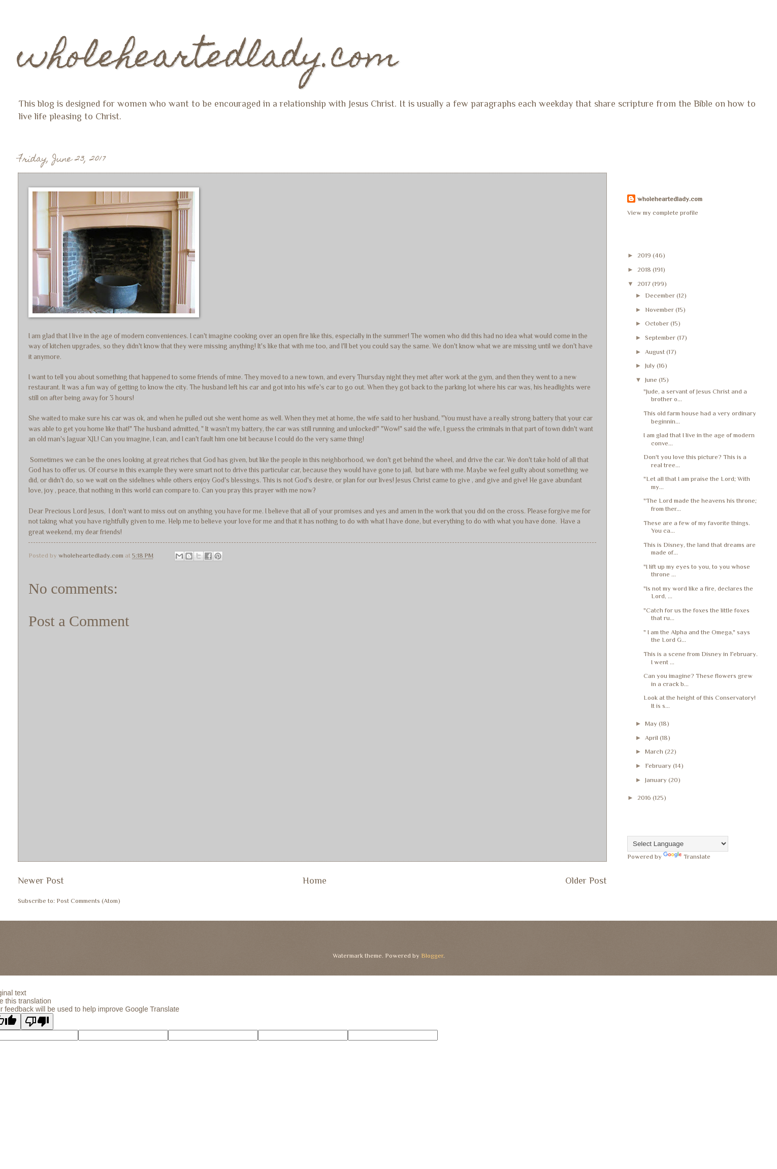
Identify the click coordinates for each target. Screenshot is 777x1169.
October (657, 323)
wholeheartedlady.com (208, 59)
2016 (645, 797)
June (652, 379)
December (660, 295)
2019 (645, 255)
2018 (645, 269)
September (661, 337)
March (655, 751)
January (656, 780)
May (652, 723)
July (651, 365)
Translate (686, 856)
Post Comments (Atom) (88, 900)
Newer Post (41, 880)
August (655, 351)
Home (315, 880)
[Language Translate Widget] (677, 844)
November (660, 309)
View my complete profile (662, 212)
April (652, 737)
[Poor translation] (37, 1021)
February (659, 765)
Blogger (432, 955)
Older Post (586, 880)
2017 (644, 283)
